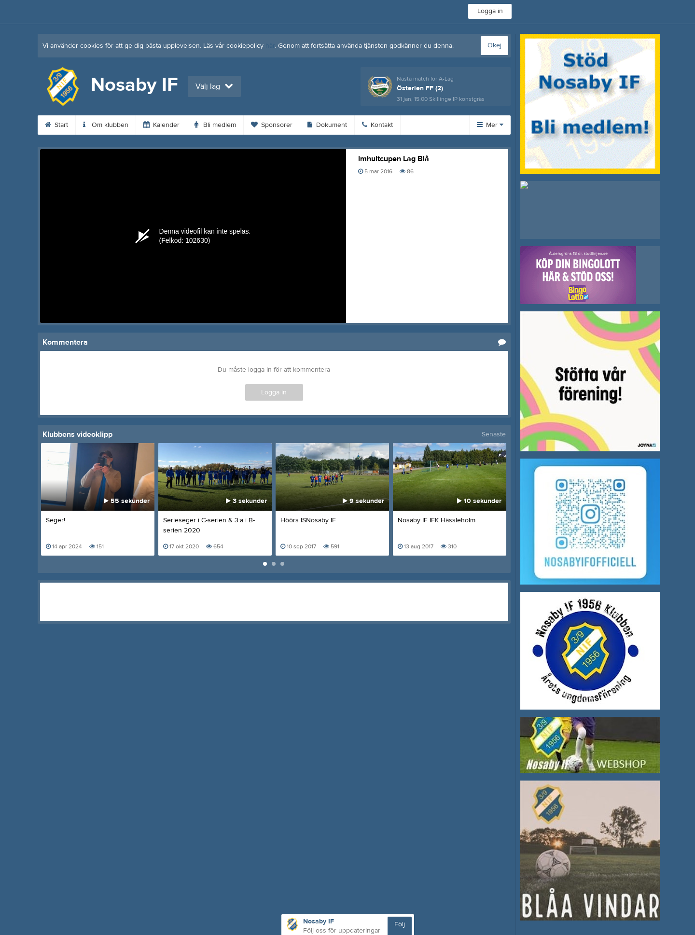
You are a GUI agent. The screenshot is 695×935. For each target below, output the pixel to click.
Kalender (161, 125)
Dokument (327, 125)
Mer (490, 125)
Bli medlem (215, 125)
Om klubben (105, 125)
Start (56, 125)
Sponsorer (271, 125)
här (270, 46)
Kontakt (377, 125)
